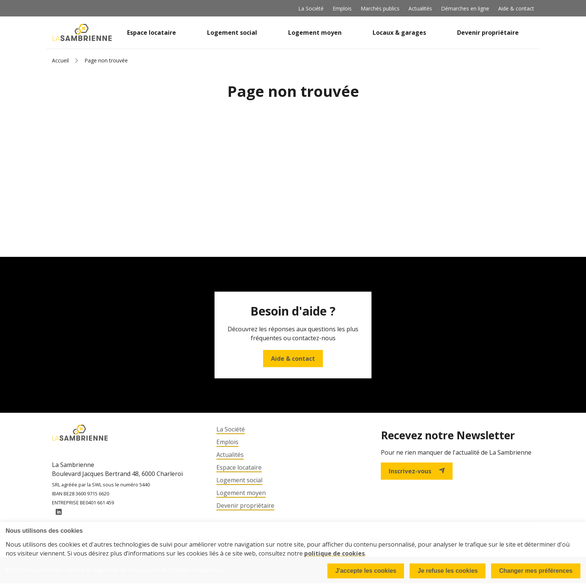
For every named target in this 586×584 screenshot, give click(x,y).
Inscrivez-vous (417, 471)
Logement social (232, 32)
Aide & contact (516, 8)
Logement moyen (315, 32)
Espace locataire (151, 32)
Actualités (420, 8)
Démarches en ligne (465, 8)
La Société (311, 8)
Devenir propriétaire (488, 32)
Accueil (60, 60)
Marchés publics (380, 8)
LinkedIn (59, 513)
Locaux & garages (399, 32)
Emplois (342, 8)
